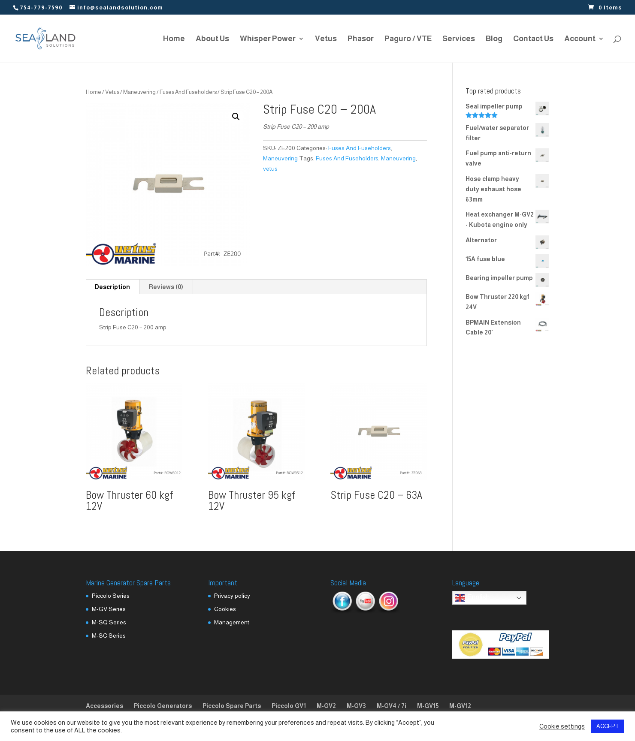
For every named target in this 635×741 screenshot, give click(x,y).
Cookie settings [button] (562, 726)
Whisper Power (268, 39)
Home (174, 39)
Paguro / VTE (408, 39)
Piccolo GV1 (289, 705)
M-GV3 (356, 705)
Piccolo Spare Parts (232, 705)
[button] (236, 116)
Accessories (104, 705)
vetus (270, 168)
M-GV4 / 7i (391, 705)
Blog (494, 39)
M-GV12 (460, 705)
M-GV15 (427, 705)
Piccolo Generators (163, 705)
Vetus (326, 39)
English (472, 598)
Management (231, 622)
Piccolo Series (111, 595)
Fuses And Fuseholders (188, 92)
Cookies (225, 608)
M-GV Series (109, 608)
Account (580, 39)
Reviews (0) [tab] (166, 286)
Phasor (361, 39)
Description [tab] (112, 286)
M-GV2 (326, 705)
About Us (212, 39)
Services (458, 39)
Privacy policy (232, 595)
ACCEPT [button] (607, 726)
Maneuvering (139, 92)
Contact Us (533, 39)
